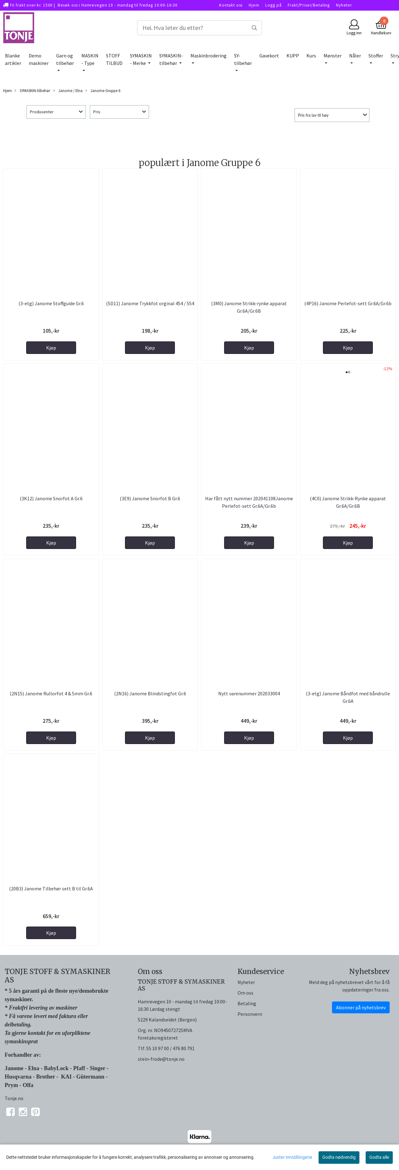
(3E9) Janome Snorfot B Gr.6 (150, 498)
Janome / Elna (68, 90)
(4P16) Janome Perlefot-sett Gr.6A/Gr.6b (348, 303)
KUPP (292, 55)
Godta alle (379, 1157)
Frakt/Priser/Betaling (309, 5)
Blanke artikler (13, 59)
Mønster (333, 55)
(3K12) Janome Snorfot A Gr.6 (51, 498)
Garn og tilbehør (65, 59)
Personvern (250, 1014)
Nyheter (344, 5)
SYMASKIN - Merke (141, 59)
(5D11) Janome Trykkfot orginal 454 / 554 (150, 303)
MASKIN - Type (90, 59)
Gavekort (269, 55)
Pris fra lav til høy (313, 115)
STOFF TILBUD (114, 59)
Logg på (273, 5)
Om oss (245, 993)
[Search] (199, 27)
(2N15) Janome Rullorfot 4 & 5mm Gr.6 (51, 693)
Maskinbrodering (208, 55)
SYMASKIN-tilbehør (171, 59)
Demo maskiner (39, 59)
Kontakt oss (231, 5)
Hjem (254, 5)
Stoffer (375, 55)
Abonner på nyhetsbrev (361, 1007)
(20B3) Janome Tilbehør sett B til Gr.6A (51, 888)
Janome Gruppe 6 (102, 90)
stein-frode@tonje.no (161, 1059)
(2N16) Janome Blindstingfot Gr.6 (150, 693)
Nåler (355, 55)
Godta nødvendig (339, 1157)
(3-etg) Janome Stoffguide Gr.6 (51, 303)
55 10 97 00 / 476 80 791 (170, 1048)
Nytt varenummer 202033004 (249, 693)
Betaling (247, 1003)
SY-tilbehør (243, 59)
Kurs (311, 55)
